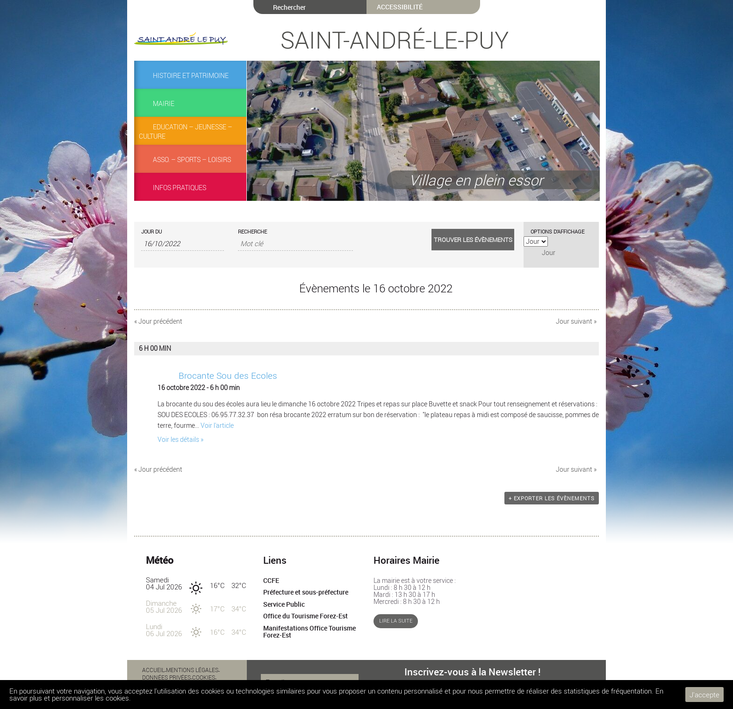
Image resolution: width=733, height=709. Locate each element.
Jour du (151, 231)
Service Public (284, 604)
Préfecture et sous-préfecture (305, 592)
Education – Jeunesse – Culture (185, 132)
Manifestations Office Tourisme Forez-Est (309, 632)
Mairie (163, 103)
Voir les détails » (180, 439)
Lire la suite (395, 620)
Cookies (203, 677)
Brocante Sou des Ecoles (228, 375)
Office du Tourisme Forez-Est (305, 616)
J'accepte (704, 694)
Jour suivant (576, 321)
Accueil (153, 670)
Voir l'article (217, 425)
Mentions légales (192, 670)
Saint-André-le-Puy (394, 39)
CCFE (271, 580)
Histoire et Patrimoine (191, 75)
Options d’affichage (557, 231)
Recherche (252, 231)
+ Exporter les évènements (552, 498)
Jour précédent (158, 321)
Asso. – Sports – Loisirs (192, 160)
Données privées (166, 677)
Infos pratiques (179, 188)
